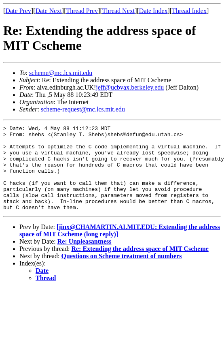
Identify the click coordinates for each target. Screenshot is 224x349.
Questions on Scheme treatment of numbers (121, 273)
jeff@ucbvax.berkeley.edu (130, 87)
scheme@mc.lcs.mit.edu (60, 72)
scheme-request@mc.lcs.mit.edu (83, 109)
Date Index (153, 10)
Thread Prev (82, 10)
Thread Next (118, 10)
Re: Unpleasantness (84, 258)
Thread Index (189, 10)
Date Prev (18, 10)
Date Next (49, 10)
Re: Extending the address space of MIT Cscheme (139, 265)
